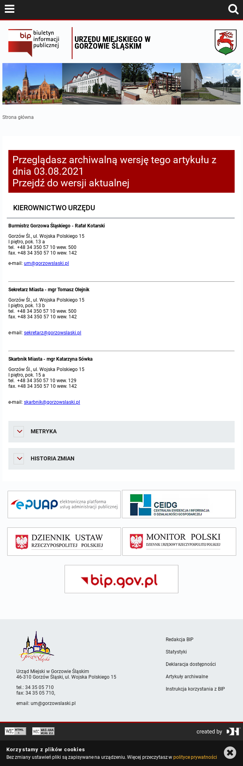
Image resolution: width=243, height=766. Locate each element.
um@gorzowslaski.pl (46, 263)
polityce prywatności (195, 757)
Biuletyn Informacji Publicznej (38, 43)
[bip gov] (121, 579)
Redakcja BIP (180, 639)
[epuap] (64, 504)
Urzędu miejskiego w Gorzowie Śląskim (112, 42)
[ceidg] (179, 504)
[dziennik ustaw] (64, 541)
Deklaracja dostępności (191, 664)
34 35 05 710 (39, 687)
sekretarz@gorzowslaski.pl (52, 333)
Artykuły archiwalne (187, 676)
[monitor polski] (179, 541)
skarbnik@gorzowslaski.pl (52, 402)
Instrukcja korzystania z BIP (195, 689)
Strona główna (18, 117)
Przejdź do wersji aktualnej (70, 183)
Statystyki (176, 652)
